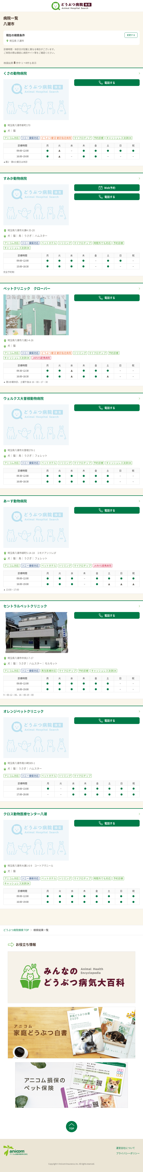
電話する (107, 83)
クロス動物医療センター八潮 (25, 813)
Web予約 (107, 188)
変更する (131, 35)
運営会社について (125, 1148)
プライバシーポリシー (128, 1153)
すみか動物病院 (15, 178)
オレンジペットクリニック (23, 711)
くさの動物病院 (15, 73)
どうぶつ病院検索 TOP (16, 930)
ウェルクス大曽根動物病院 (23, 398)
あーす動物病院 (15, 501)
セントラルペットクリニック (25, 606)
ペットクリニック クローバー (26, 288)
